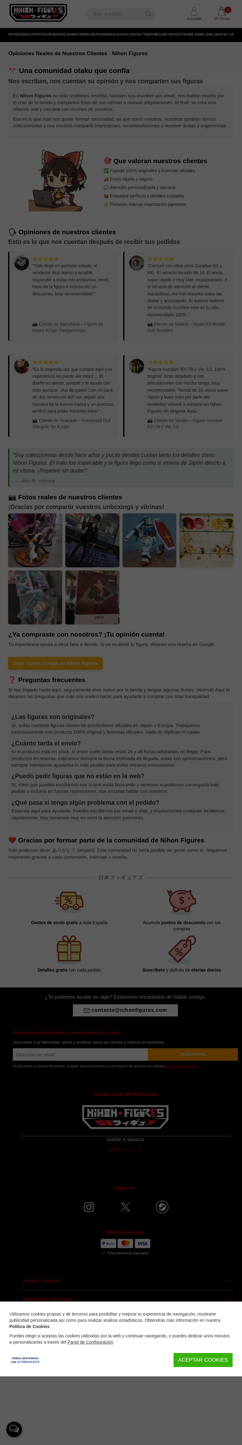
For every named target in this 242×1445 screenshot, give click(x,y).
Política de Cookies (29, 1326)
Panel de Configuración (90, 1342)
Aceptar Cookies (203, 1360)
